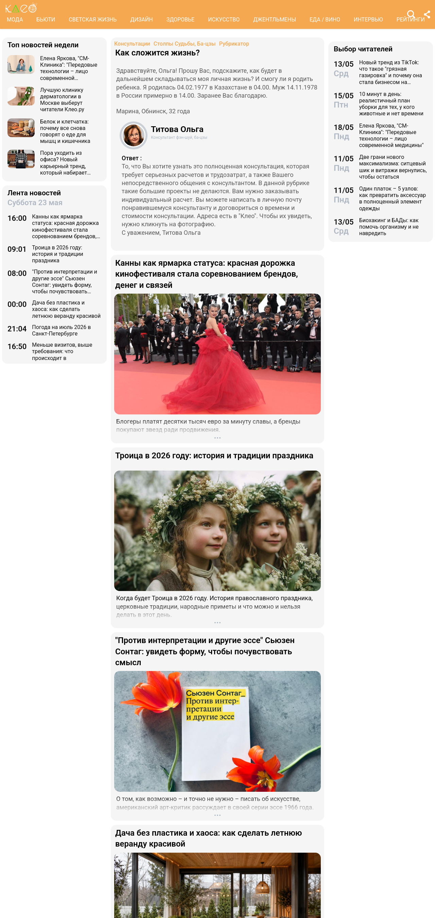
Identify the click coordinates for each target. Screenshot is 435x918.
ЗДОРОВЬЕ (181, 19)
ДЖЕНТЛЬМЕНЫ (274, 19)
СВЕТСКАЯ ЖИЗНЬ (93, 19)
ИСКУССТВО (224, 19)
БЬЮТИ (45, 19)
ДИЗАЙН (141, 19)
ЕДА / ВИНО (325, 19)
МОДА (15, 19)
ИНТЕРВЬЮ (368, 19)
